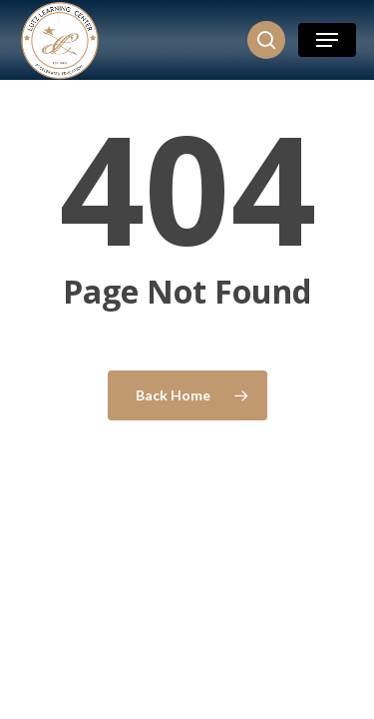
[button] (327, 40)
